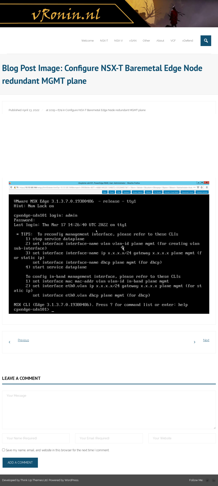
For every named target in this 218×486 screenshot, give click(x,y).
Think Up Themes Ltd (33, 480)
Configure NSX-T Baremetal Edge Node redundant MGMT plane (106, 110)
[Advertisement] (109, 146)
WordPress (71, 480)
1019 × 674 (55, 110)
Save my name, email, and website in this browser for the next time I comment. (57, 450)
